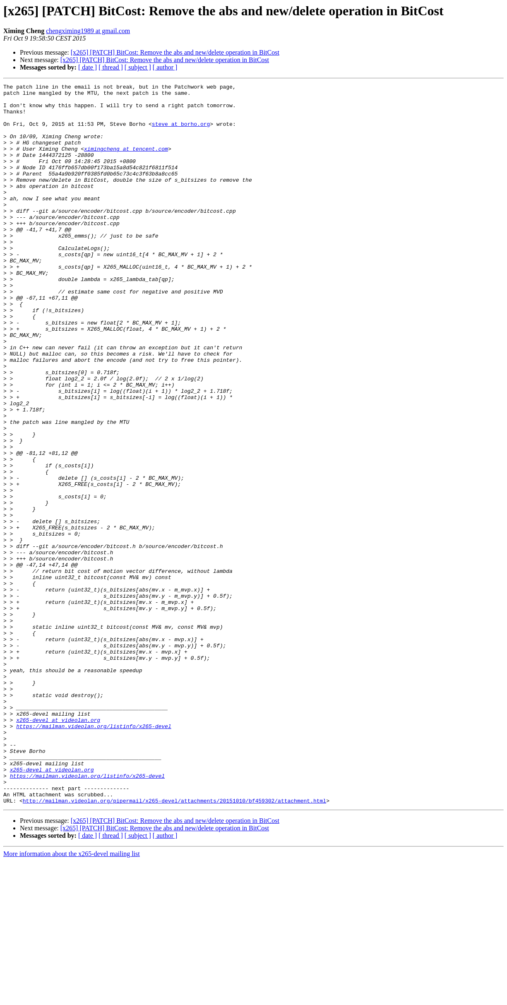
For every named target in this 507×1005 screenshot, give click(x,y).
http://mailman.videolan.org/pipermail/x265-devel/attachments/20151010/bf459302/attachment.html (174, 944)
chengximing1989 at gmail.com (88, 30)
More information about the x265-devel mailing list (71, 997)
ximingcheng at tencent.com (126, 162)
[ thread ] (111, 67)
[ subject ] (138, 67)
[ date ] (87, 67)
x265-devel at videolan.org (58, 847)
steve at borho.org (181, 132)
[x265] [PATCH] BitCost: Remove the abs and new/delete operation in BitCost (175, 52)
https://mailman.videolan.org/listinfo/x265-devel (93, 855)
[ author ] (165, 67)
